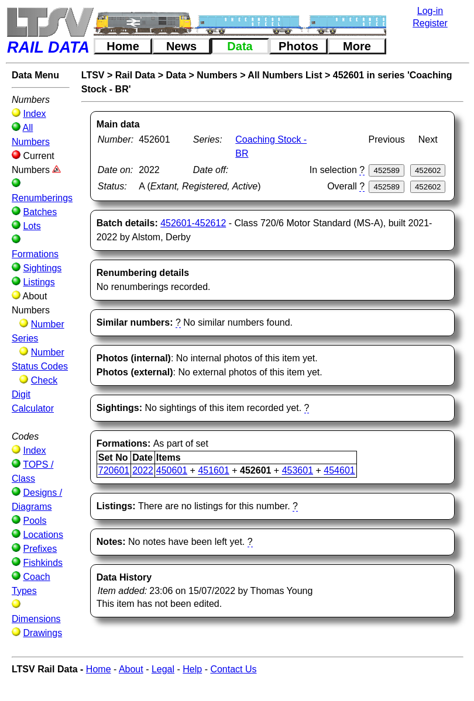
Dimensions (36, 619)
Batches (40, 212)
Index (34, 114)
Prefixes (40, 549)
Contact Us (233, 669)
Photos (298, 46)
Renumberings (42, 198)
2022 (142, 470)
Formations (35, 254)
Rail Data (135, 75)
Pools (34, 521)
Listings (38, 282)
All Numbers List (285, 75)
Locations (43, 535)
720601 (113, 470)
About (131, 669)
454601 (339, 470)
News (181, 46)
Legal (163, 669)
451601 (213, 470)
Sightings (42, 268)
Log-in (430, 11)
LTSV (93, 75)
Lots (31, 226)
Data (239, 46)
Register (430, 23)
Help (192, 669)
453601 (297, 470)
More (357, 46)
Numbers (217, 75)
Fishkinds (43, 563)
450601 (171, 470)
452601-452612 (193, 223)
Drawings (42, 633)
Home (123, 46)
